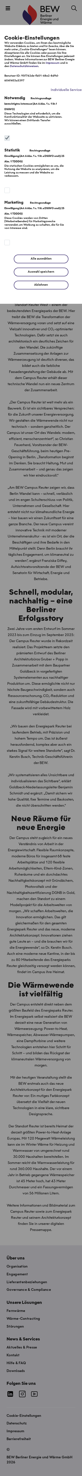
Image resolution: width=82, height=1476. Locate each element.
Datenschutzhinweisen (24, 66)
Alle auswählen (41, 258)
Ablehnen (41, 285)
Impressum (53, 63)
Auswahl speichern (41, 272)
